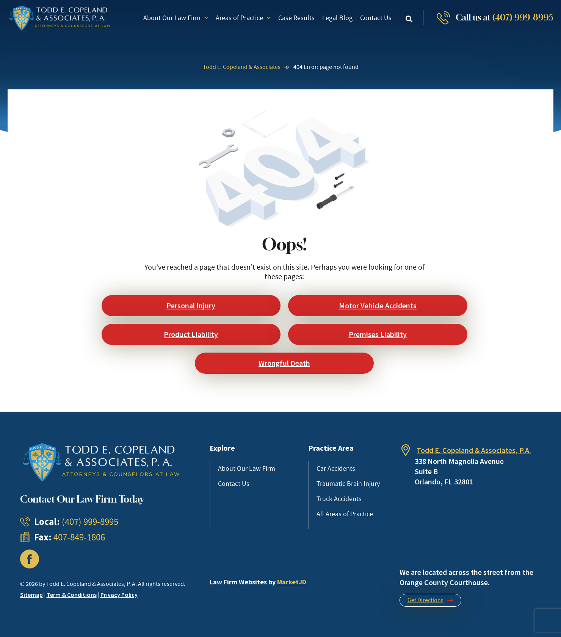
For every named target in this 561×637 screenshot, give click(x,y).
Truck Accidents (339, 499)
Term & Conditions (72, 594)
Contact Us (376, 18)
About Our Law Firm (175, 18)
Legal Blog (337, 18)
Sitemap (31, 594)
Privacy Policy (119, 594)
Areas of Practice (243, 18)
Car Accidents (336, 468)
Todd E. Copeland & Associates (241, 67)
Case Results (296, 18)
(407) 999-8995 (522, 17)
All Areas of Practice (345, 514)
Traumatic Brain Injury (348, 483)
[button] (409, 18)
